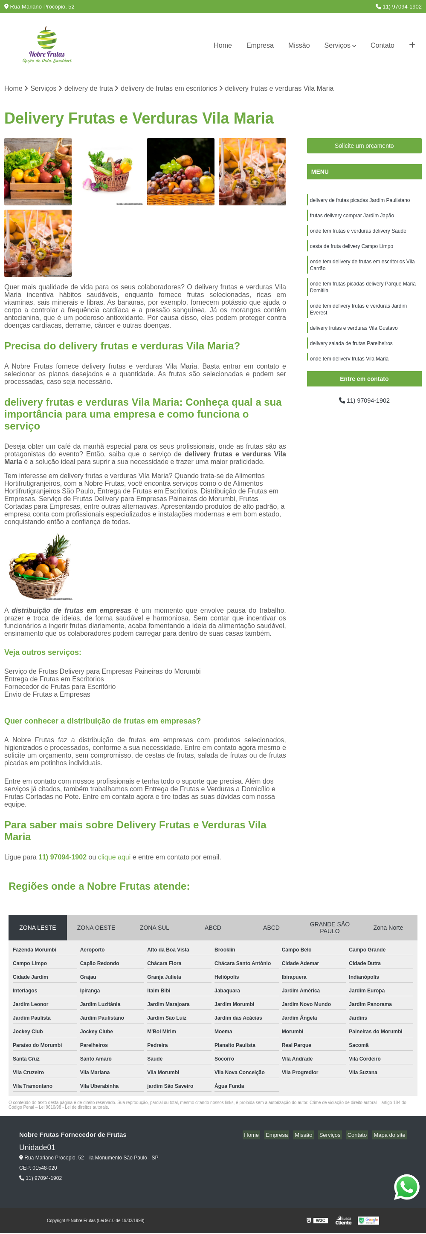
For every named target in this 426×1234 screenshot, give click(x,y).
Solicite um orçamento (364, 146)
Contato (382, 45)
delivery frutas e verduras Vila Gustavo (354, 338)
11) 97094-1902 (399, 6)
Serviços (338, 45)
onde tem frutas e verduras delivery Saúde (358, 234)
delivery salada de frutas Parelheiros (351, 354)
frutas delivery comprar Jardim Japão (352, 218)
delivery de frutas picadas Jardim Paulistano (360, 202)
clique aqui (114, 857)
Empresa (260, 45)
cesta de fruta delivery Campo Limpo (351, 250)
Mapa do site (390, 1135)
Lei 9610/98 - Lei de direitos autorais (73, 1107)
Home (223, 45)
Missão (299, 45)
